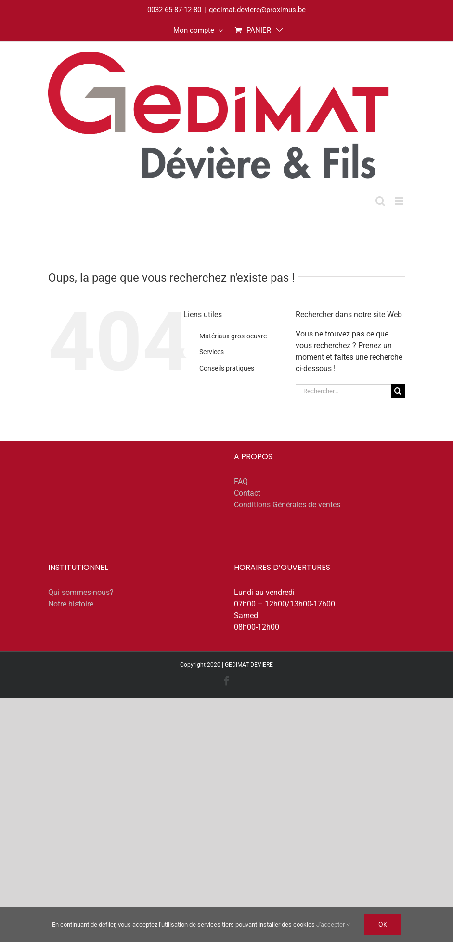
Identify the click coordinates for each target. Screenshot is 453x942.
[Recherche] (398, 391)
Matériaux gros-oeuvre (233, 336)
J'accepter (333, 924)
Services (211, 352)
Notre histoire (70, 603)
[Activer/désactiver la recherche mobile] (380, 201)
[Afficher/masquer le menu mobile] (400, 201)
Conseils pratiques (226, 368)
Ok (383, 924)
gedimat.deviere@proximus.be (257, 9)
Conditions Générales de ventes (287, 504)
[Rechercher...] (343, 391)
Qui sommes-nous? (81, 592)
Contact (247, 493)
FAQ (241, 481)
